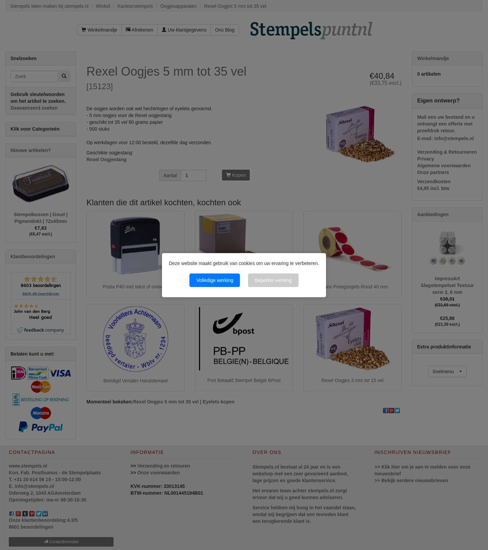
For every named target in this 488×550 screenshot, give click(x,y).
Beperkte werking (273, 280)
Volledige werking (214, 280)
